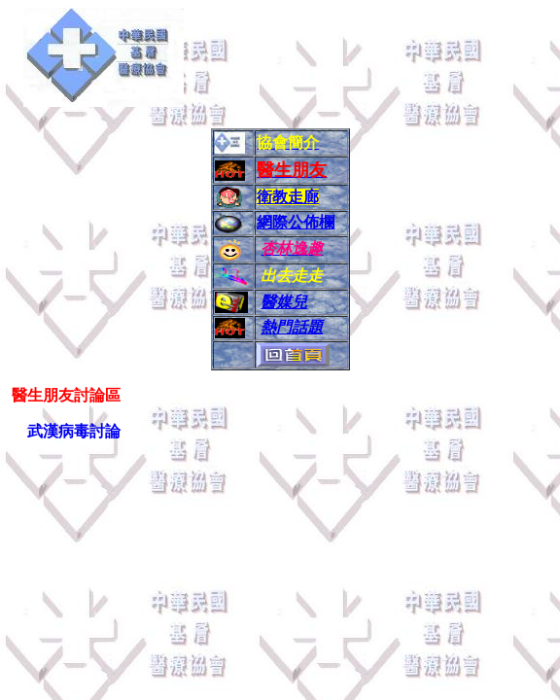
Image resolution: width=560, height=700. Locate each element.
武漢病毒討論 (75, 431)
